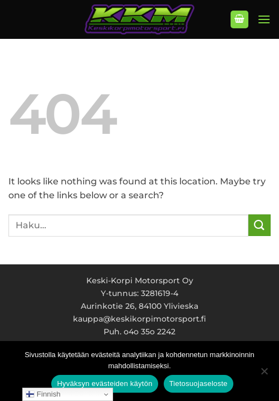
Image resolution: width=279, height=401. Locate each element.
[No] (264, 374)
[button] (239, 20)
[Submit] (259, 225)
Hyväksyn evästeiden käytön (104, 383)
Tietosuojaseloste (198, 383)
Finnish (43, 394)
